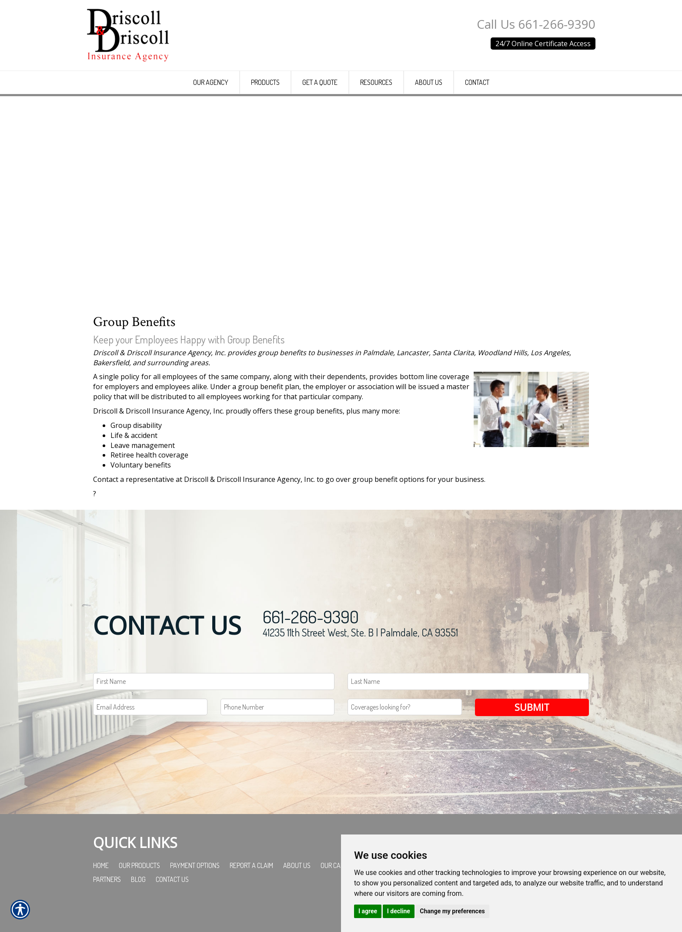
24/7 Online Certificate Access (543, 43)
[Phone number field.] (278, 730)
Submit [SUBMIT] (532, 730)
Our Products (139, 889)
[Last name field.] (468, 704)
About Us (297, 889)
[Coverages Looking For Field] (405, 730)
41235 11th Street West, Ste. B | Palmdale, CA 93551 (360, 655)
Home (101, 889)
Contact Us (172, 902)
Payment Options (195, 889)
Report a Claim (251, 889)
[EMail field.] (150, 730)
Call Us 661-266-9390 (536, 24)
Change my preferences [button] (452, 911)
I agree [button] (367, 911)
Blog (138, 902)
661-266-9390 (311, 639)
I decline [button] (398, 911)
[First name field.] (213, 704)
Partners (107, 902)
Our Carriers (340, 889)
